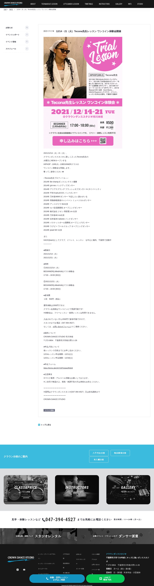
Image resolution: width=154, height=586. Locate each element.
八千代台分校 (96, 453)
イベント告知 (11, 42)
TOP (5, 9)
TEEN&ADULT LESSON (49, 4)
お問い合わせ (96, 557)
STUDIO (140, 4)
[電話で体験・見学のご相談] (57, 578)
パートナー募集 (96, 564)
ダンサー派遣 (80, 561)
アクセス (94, 552)
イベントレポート (12, 35)
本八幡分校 (140, 453)
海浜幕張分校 (118, 453)
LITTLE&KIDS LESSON (71, 4)
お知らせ (9, 28)
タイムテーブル (42, 561)
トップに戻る (44, 425)
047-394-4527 (60, 512)
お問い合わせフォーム (61, 327)
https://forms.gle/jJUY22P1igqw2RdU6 (58, 368)
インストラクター (43, 566)
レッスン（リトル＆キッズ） (46, 556)
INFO (130, 4)
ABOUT (33, 4)
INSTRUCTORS (104, 4)
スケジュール (11, 49)
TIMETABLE (89, 4)
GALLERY (119, 4)
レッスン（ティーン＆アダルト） (46, 549)
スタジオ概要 (96, 547)
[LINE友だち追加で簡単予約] (105, 578)
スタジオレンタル (80, 554)
